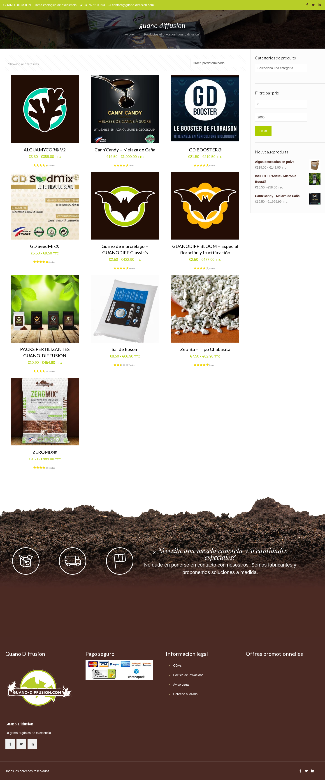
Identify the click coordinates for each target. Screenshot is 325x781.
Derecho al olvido (185, 694)
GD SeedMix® (45, 246)
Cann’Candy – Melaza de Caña (125, 149)
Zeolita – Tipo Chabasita (205, 349)
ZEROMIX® (44, 452)
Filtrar (263, 131)
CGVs (177, 665)
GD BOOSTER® (205, 149)
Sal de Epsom (125, 349)
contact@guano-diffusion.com (133, 5)
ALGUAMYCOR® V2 (45, 149)
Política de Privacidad (188, 675)
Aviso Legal (181, 684)
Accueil (130, 34)
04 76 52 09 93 (94, 5)
